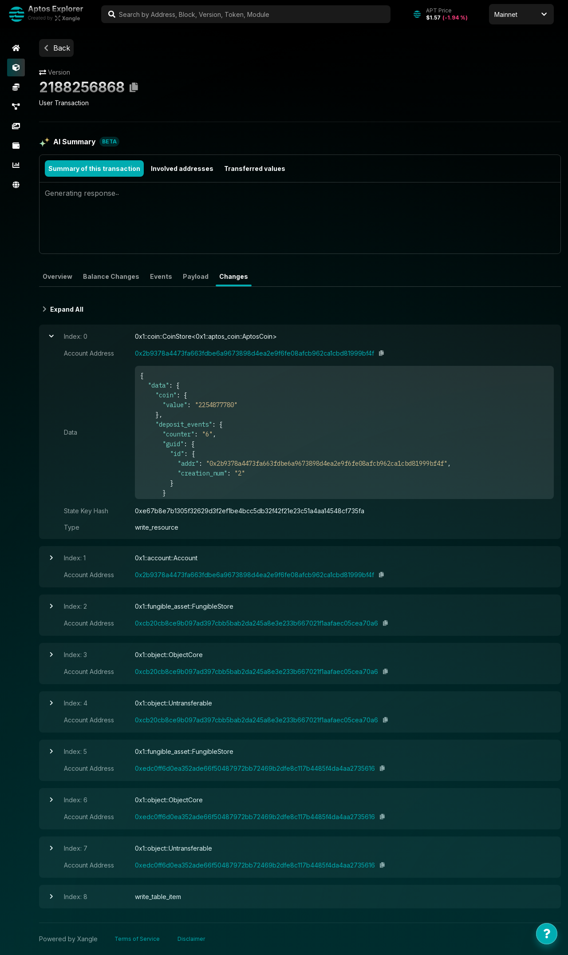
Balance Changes (111, 276)
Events (161, 276)
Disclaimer (191, 938)
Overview (57, 276)
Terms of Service (137, 938)
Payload (196, 276)
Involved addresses (182, 168)
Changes (233, 276)
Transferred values (254, 168)
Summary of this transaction (94, 168)
